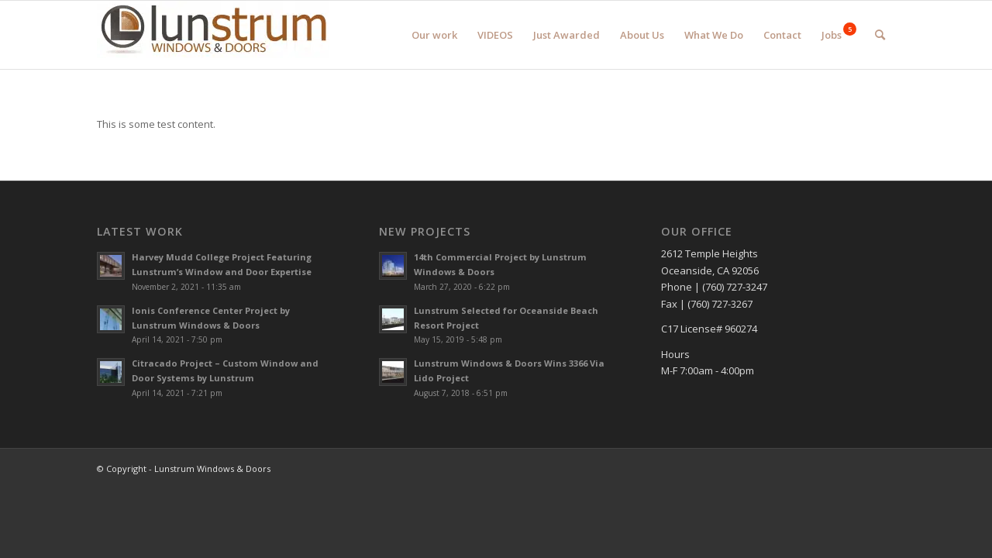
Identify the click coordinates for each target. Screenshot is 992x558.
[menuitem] (434, 35)
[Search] (880, 35)
